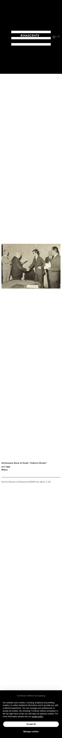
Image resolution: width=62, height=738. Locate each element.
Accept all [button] (31, 724)
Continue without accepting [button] (31, 695)
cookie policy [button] (37, 716)
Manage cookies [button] (31, 731)
